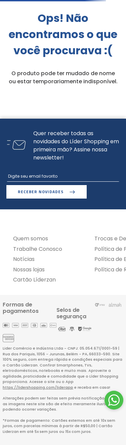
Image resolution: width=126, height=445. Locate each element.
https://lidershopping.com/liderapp (38, 387)
